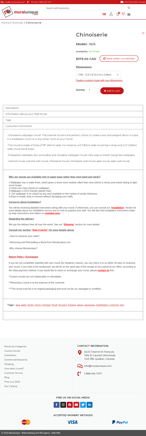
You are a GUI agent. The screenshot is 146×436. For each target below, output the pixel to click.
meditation (102, 305)
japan (80, 305)
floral (54, 305)
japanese (89, 305)
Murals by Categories (15, 346)
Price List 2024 (12, 381)
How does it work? (14, 368)
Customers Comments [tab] (18, 126)
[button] (128, 14)
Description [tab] (12, 108)
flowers (62, 305)
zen (122, 305)
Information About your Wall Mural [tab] (26, 114)
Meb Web (56, 433)
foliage (72, 305)
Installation (10, 355)
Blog (6, 377)
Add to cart (114, 90)
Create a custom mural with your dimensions (99, 80)
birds (30, 305)
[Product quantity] (90, 90)
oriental (114, 305)
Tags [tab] (8, 120)
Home (5, 22)
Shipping (9, 364)
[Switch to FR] (104, 15)
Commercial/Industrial (16, 359)
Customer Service (13, 373)
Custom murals (12, 351)
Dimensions (84, 67)
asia (18, 305)
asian (24, 305)
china (37, 305)
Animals (17, 22)
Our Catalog (10, 386)
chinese (46, 305)
